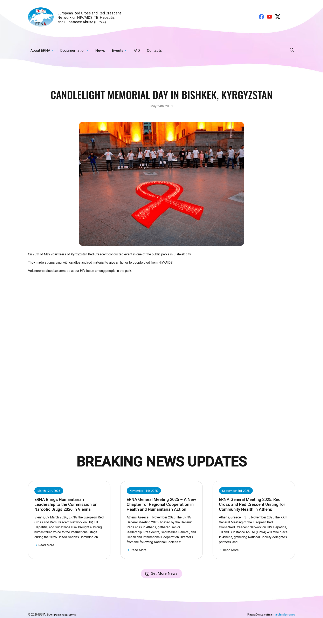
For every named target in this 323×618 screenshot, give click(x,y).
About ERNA (40, 50)
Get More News (161, 573)
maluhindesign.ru (284, 615)
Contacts (154, 50)
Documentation (72, 50)
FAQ (136, 50)
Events (117, 50)
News (100, 50)
